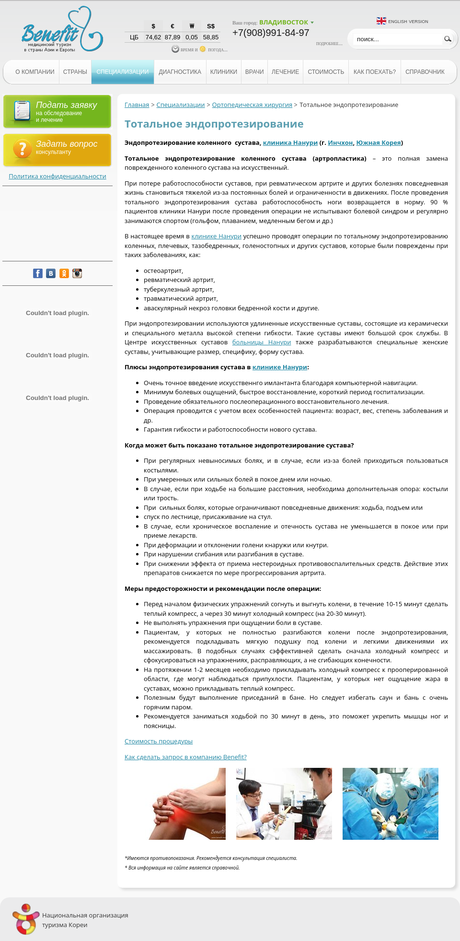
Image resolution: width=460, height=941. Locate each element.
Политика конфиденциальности (57, 176)
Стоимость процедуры (159, 741)
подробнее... (329, 43)
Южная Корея (378, 142)
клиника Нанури (290, 142)
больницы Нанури (261, 342)
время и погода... (200, 49)
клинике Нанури (216, 236)
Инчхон (340, 142)
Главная (137, 104)
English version (408, 20)
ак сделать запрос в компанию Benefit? (187, 757)
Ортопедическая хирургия (252, 104)
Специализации (181, 104)
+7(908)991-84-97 (271, 32)
